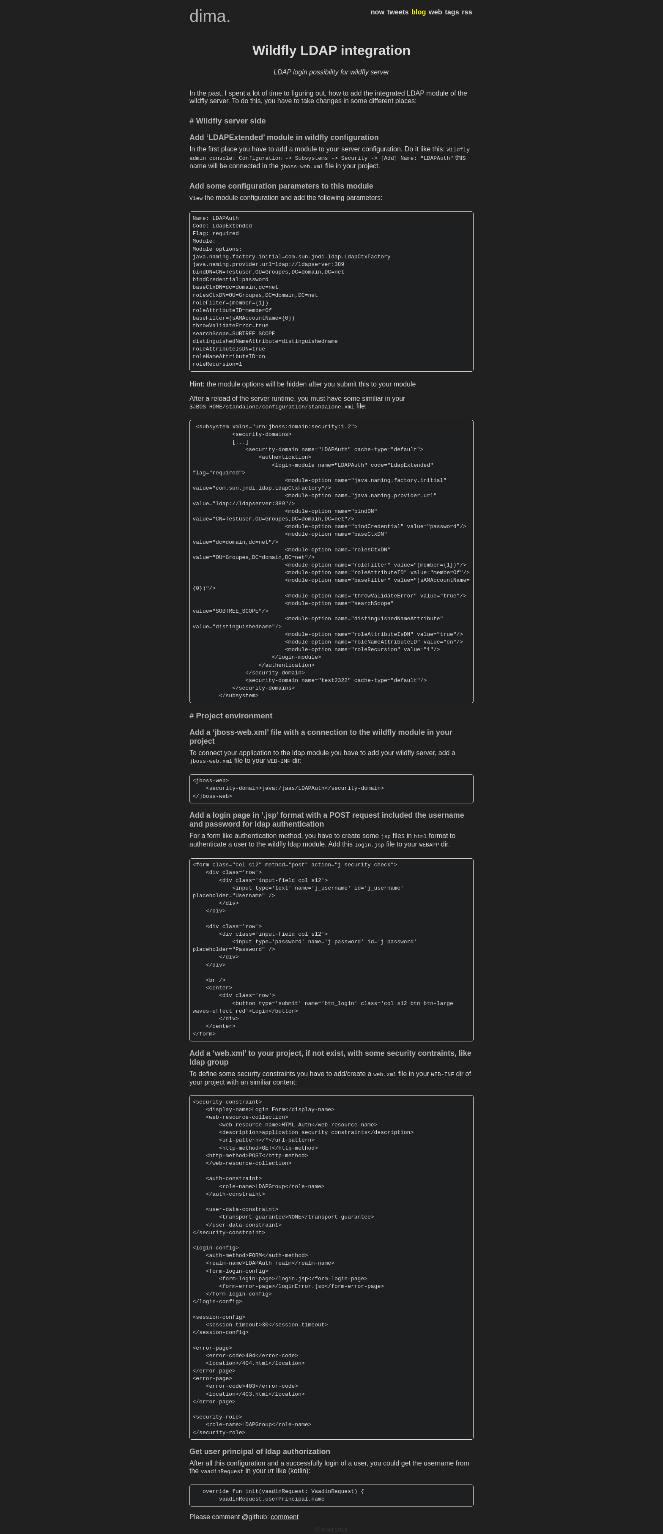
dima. (210, 16)
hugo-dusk (339, 1527)
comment (285, 1508)
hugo (317, 1527)
